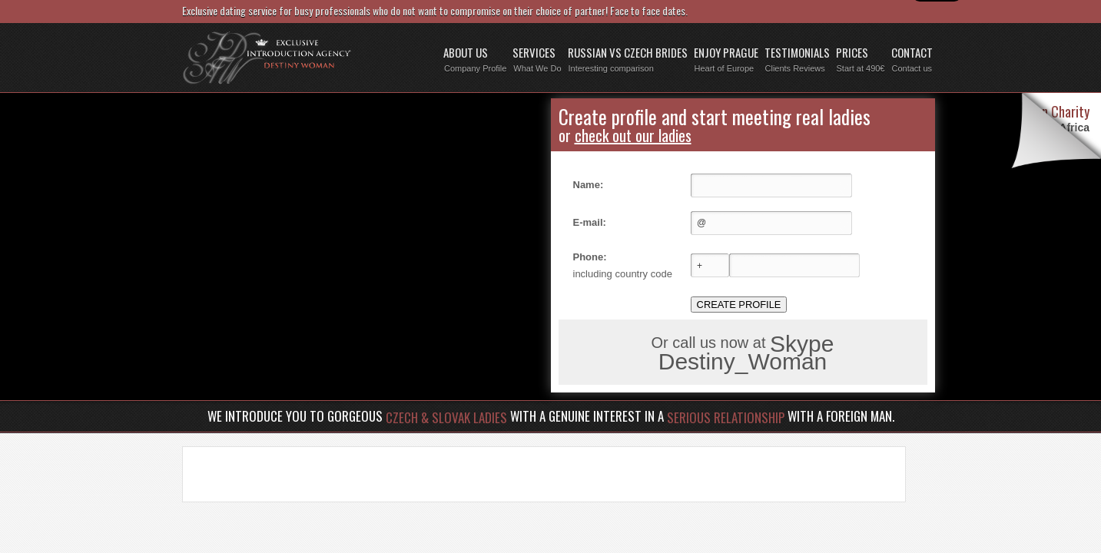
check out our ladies (633, 135)
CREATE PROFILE (739, 304)
